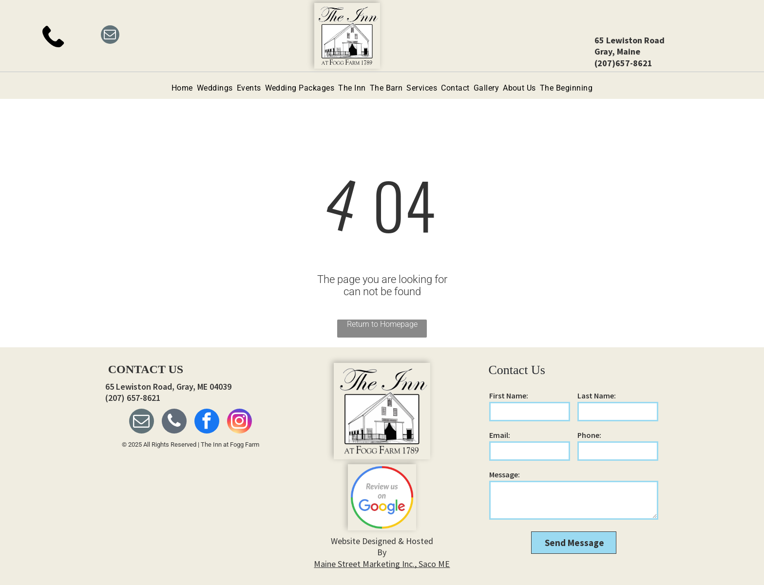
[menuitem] (182, 88)
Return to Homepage (382, 324)
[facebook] (206, 422)
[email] (110, 35)
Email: (499, 435)
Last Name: (596, 395)
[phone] (174, 422)
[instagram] (239, 422)
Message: (504, 474)
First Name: (508, 395)
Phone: (589, 435)
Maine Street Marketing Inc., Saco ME (382, 563)
